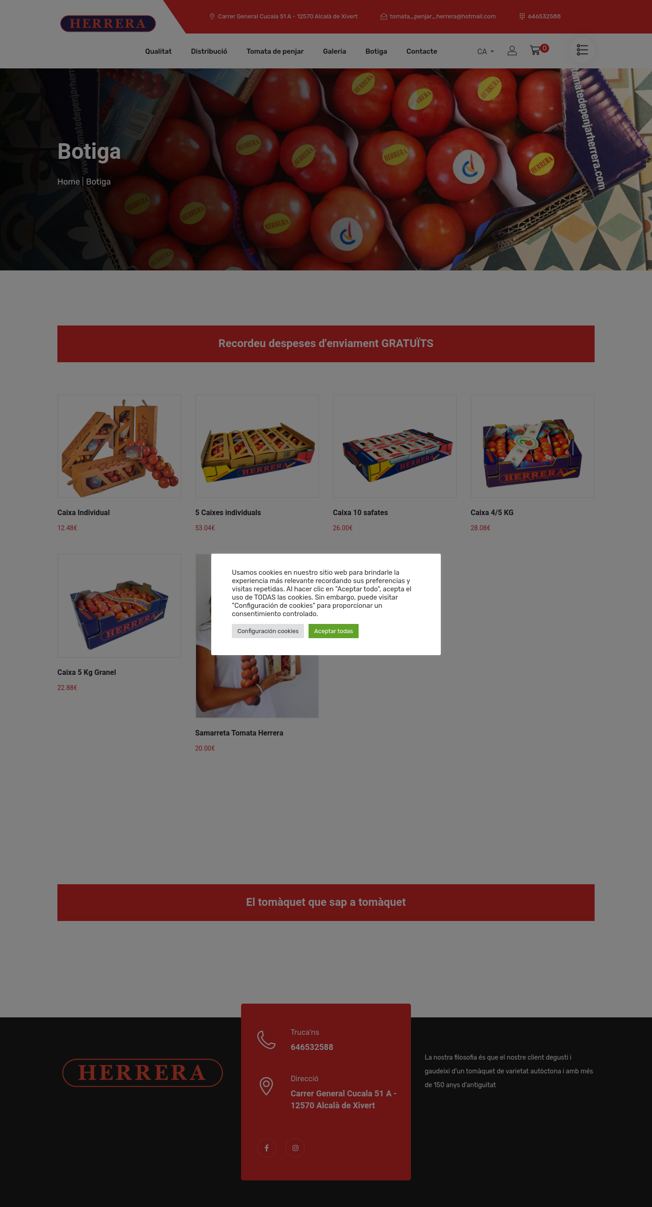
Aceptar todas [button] (333, 631)
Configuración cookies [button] (267, 631)
